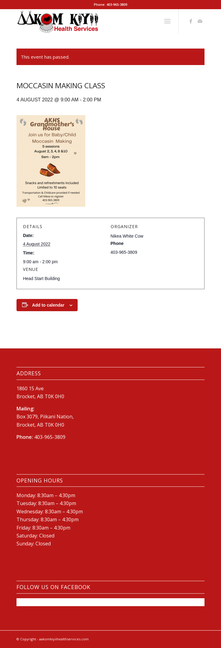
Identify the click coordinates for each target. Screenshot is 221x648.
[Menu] (167, 21)
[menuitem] (167, 21)
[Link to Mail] (199, 21)
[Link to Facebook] (190, 21)
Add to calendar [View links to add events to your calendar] (48, 305)
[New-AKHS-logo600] (92, 21)
